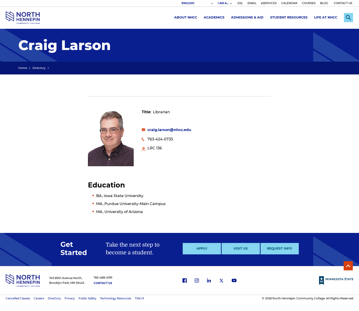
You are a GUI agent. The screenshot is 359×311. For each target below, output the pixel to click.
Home (22, 68)
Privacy (70, 298)
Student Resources (288, 17)
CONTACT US (343, 3)
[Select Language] (197, 3)
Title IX (139, 298)
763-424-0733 (160, 139)
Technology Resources (115, 298)
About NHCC (185, 17)
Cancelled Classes (18, 298)
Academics (214, 17)
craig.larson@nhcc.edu (169, 130)
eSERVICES (269, 3)
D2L (240, 3)
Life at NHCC (325, 17)
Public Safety (87, 298)
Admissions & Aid (247, 17)
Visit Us (241, 248)
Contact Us (103, 283)
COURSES (308, 3)
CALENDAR (289, 3)
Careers (39, 298)
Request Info (279, 248)
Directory (39, 68)
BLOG (324, 3)
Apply (201, 248)
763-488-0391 (103, 277)
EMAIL (251, 3)
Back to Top (348, 265)
